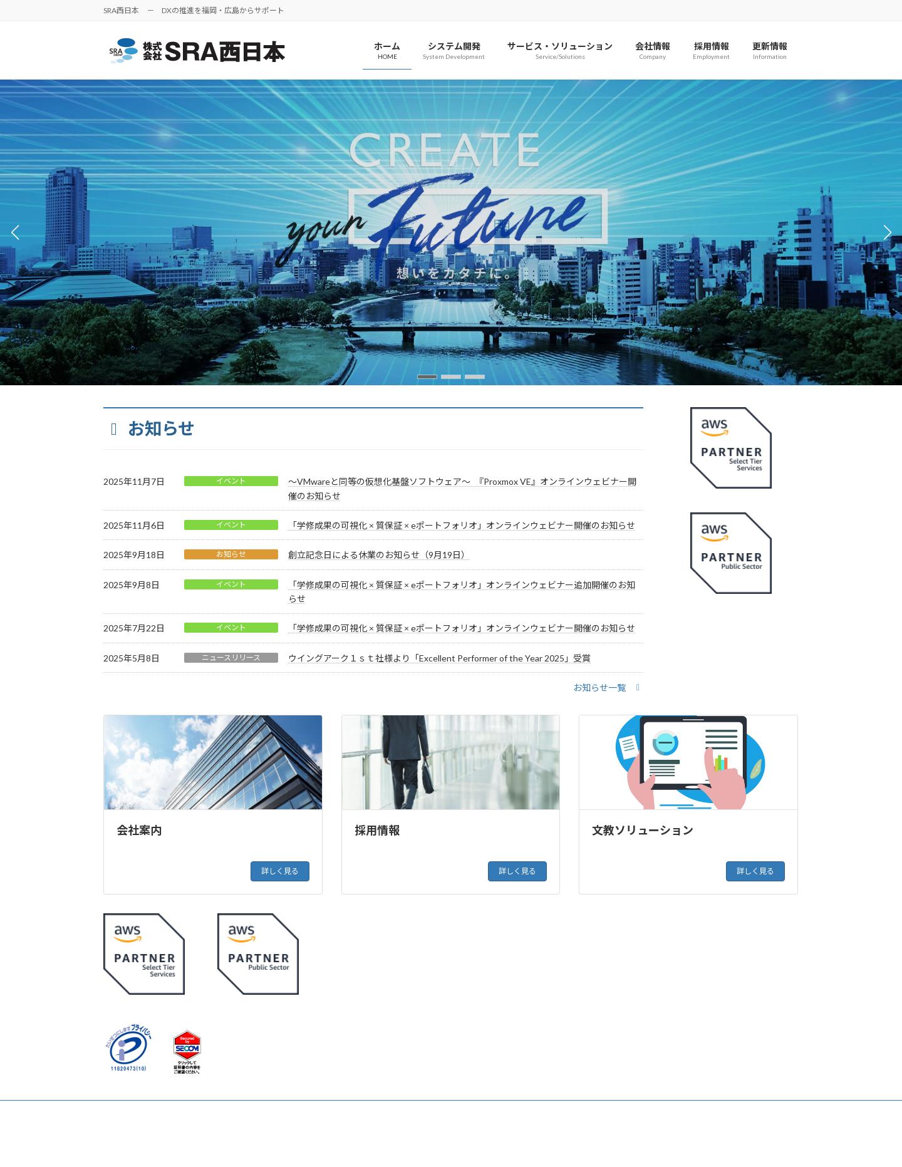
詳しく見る (280, 871)
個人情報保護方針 (145, 1111)
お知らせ (231, 554)
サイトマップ (222, 1111)
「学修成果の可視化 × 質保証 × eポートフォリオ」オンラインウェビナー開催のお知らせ (461, 525)
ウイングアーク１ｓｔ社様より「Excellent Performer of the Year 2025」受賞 (439, 658)
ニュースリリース (231, 657)
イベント (231, 480)
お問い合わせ (291, 1111)
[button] (427, 376)
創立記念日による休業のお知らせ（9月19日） (379, 554)
